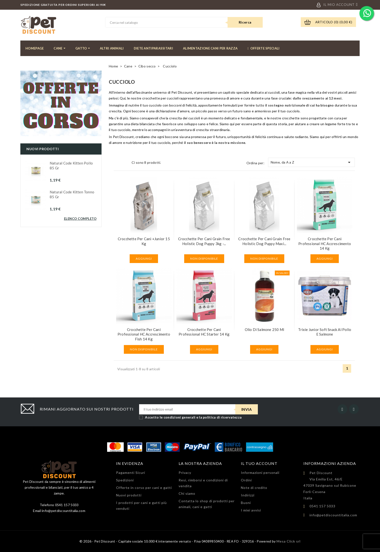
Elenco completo (80, 219)
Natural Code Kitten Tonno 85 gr (72, 194)
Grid (117, 162)
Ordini (246, 480)
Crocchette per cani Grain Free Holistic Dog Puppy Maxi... (264, 241)
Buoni (246, 503)
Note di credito (254, 488)
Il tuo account (259, 463)
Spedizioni (125, 480)
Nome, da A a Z (311, 162)
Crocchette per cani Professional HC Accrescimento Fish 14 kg (144, 334)
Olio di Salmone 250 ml (264, 329)
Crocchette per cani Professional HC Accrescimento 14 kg (324, 244)
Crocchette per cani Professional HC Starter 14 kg (204, 332)
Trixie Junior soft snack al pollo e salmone (324, 332)
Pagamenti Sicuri (130, 472)
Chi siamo (187, 493)
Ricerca (245, 22)
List (124, 162)
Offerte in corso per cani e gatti (144, 488)
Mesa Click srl (289, 541)
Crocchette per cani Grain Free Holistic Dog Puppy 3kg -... (204, 241)
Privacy (185, 472)
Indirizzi (247, 495)
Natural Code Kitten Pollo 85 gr (71, 165)
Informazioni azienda (329, 463)
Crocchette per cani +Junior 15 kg (144, 241)
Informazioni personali (260, 472)
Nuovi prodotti (129, 495)
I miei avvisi (251, 510)
